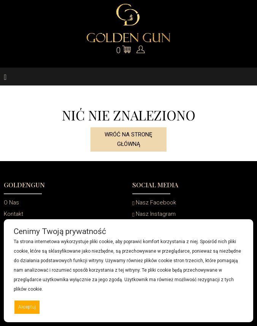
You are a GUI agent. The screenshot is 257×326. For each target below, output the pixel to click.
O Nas (11, 202)
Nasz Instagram (154, 213)
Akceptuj (27, 307)
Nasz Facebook (154, 202)
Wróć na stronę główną (128, 139)
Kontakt (13, 213)
